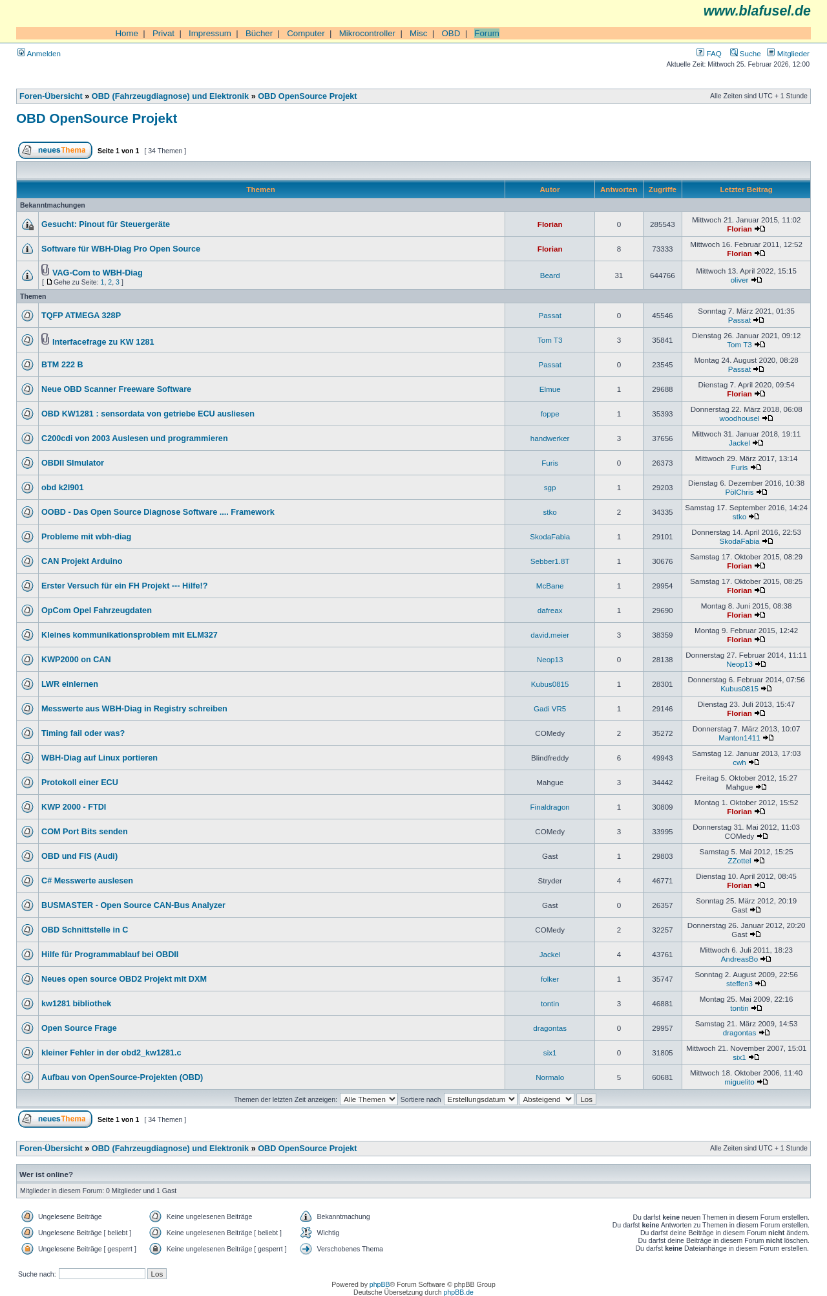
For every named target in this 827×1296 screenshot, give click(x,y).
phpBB (380, 1284)
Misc (418, 33)
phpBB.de (459, 1292)
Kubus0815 (550, 684)
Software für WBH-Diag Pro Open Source (120, 249)
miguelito (739, 1081)
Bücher (259, 33)
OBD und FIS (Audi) (79, 856)
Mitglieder (788, 53)
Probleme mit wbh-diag (86, 536)
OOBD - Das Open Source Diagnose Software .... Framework (158, 512)
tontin (550, 1003)
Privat (163, 33)
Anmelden (39, 53)
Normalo (550, 1077)
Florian (550, 224)
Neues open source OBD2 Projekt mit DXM (124, 979)
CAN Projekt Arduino (81, 561)
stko (550, 512)
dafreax (550, 610)
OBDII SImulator (72, 463)
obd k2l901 (62, 487)
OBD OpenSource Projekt (307, 96)
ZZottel (739, 860)
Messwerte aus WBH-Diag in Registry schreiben (134, 708)
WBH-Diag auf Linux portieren (99, 757)
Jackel (739, 442)
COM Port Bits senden (84, 831)
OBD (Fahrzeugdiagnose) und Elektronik (170, 96)
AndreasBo (739, 959)
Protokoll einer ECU (79, 782)
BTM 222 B (62, 364)
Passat (549, 315)
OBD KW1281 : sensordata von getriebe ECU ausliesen (148, 413)
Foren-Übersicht (51, 96)
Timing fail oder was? (83, 733)
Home (126, 33)
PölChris (740, 492)
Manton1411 (739, 737)
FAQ (708, 53)
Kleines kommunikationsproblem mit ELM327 (129, 635)
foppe (550, 413)
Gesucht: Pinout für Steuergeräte (105, 224)
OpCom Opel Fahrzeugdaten (96, 610)
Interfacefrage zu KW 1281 (103, 342)
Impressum (210, 33)
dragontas (550, 1028)
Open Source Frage (79, 1028)
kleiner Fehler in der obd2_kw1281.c (111, 1052)
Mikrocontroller (367, 33)
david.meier (549, 635)
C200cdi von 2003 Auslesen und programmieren (134, 438)
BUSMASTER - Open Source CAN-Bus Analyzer (133, 905)
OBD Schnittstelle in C (84, 929)
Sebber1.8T (550, 561)
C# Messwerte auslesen (87, 880)
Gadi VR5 (550, 708)
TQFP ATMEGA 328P (81, 315)
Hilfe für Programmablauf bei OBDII (109, 954)
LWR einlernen (69, 684)
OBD (450, 33)
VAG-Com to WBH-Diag (97, 272)
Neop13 (550, 659)
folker (550, 979)
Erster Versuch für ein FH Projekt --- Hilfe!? (124, 585)
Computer (306, 33)
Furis (549, 463)
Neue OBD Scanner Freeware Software (116, 389)
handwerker (550, 438)
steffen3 (739, 983)
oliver (740, 279)
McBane (550, 585)
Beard (550, 275)
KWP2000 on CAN (76, 659)
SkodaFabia (550, 536)
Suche (745, 53)
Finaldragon (550, 807)
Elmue (550, 389)
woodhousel (740, 418)
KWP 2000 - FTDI (73, 807)
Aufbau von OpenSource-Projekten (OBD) (122, 1077)
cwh (739, 762)
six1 (550, 1052)
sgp (550, 487)
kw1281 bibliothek (76, 1003)
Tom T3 (550, 340)
